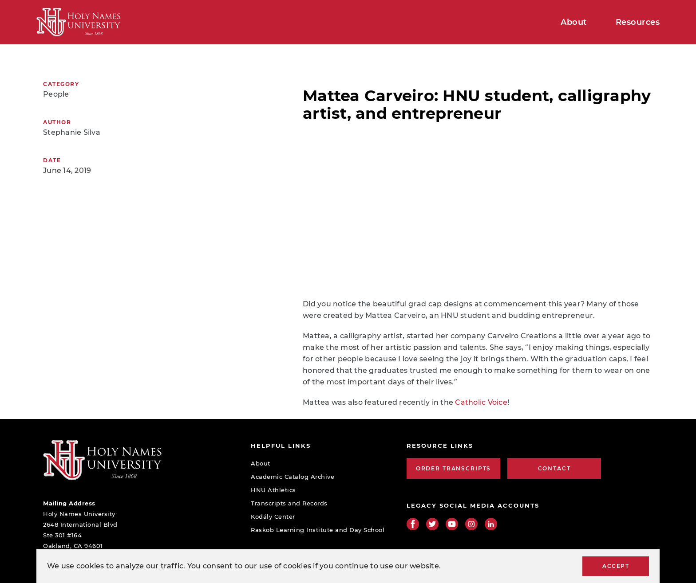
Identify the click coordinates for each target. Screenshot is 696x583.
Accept (615, 566)
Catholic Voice (481, 402)
